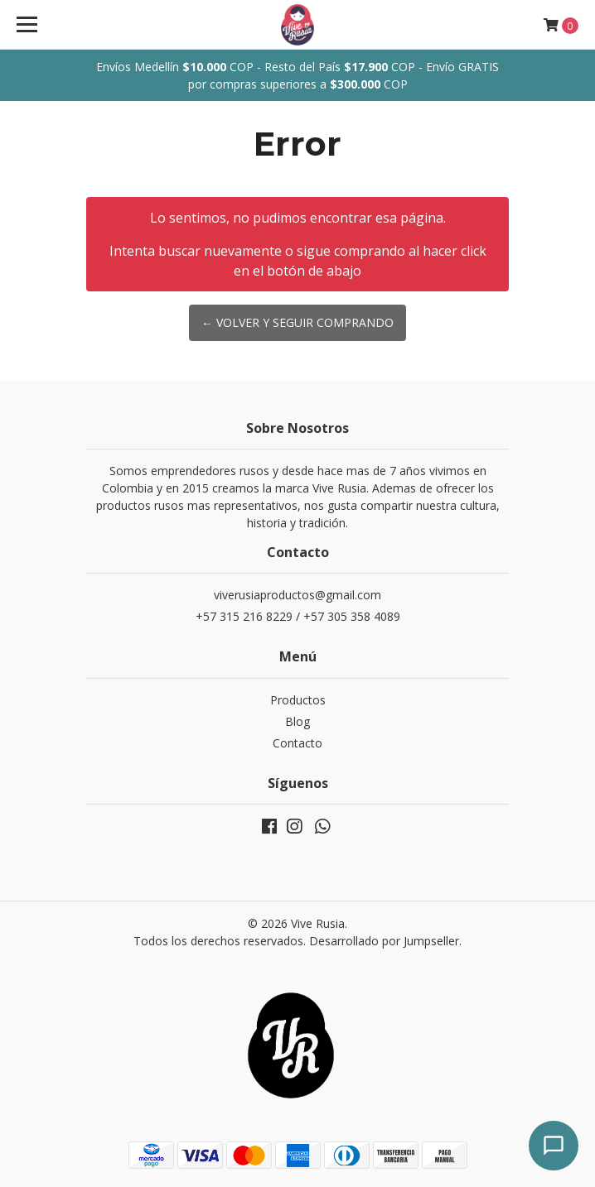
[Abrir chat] (553, 1145)
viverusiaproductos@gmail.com (297, 595)
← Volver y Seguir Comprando (297, 322)
